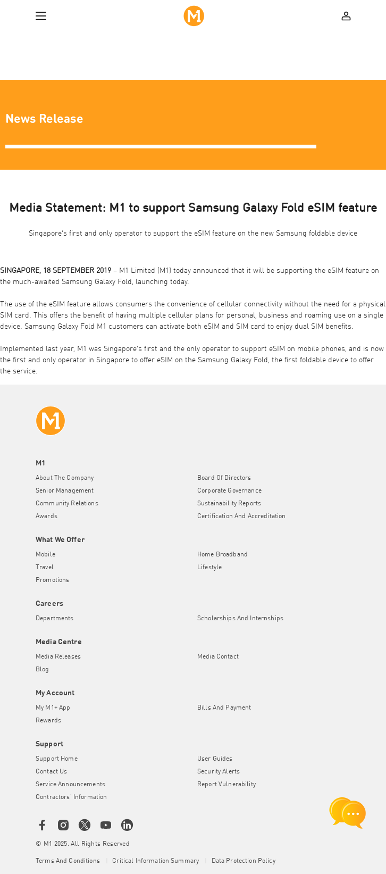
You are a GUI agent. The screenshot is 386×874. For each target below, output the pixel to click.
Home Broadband (222, 555)
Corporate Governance (229, 491)
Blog (42, 670)
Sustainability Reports (229, 504)
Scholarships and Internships (240, 618)
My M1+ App (53, 708)
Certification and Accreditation (241, 516)
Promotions (52, 580)
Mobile (45, 555)
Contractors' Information (71, 797)
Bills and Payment (224, 708)
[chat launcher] (347, 812)
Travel (45, 567)
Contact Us (51, 772)
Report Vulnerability (226, 784)
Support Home (57, 759)
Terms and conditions (69, 861)
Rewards (48, 721)
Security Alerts (218, 772)
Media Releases (58, 657)
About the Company (65, 478)
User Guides (215, 759)
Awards (46, 516)
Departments (55, 618)
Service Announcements (70, 784)
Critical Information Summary (156, 861)
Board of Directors (224, 478)
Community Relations (67, 504)
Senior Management (65, 491)
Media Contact (218, 657)
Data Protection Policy (243, 861)
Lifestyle (209, 567)
